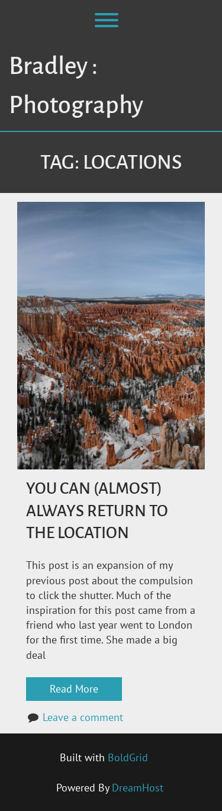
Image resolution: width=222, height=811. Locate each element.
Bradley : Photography (76, 85)
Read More (74, 689)
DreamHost (137, 787)
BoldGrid (128, 757)
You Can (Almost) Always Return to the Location (97, 511)
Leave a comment (83, 717)
